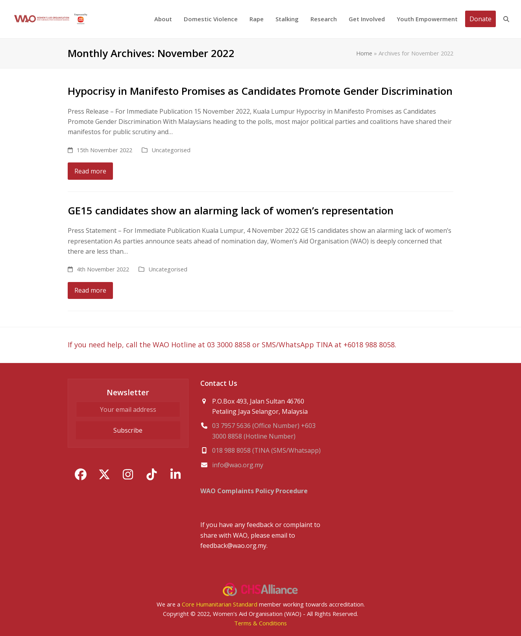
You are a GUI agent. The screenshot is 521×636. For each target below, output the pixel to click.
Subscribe (127, 430)
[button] (506, 19)
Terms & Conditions (260, 623)
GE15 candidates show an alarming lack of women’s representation (231, 210)
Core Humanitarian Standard (219, 604)
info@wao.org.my (237, 465)
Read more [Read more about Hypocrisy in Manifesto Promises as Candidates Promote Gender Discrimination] (90, 171)
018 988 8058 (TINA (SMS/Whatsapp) (266, 450)
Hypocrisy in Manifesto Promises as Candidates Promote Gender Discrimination (260, 91)
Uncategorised (170, 150)
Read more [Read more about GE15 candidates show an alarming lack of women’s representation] (90, 290)
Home (364, 53)
